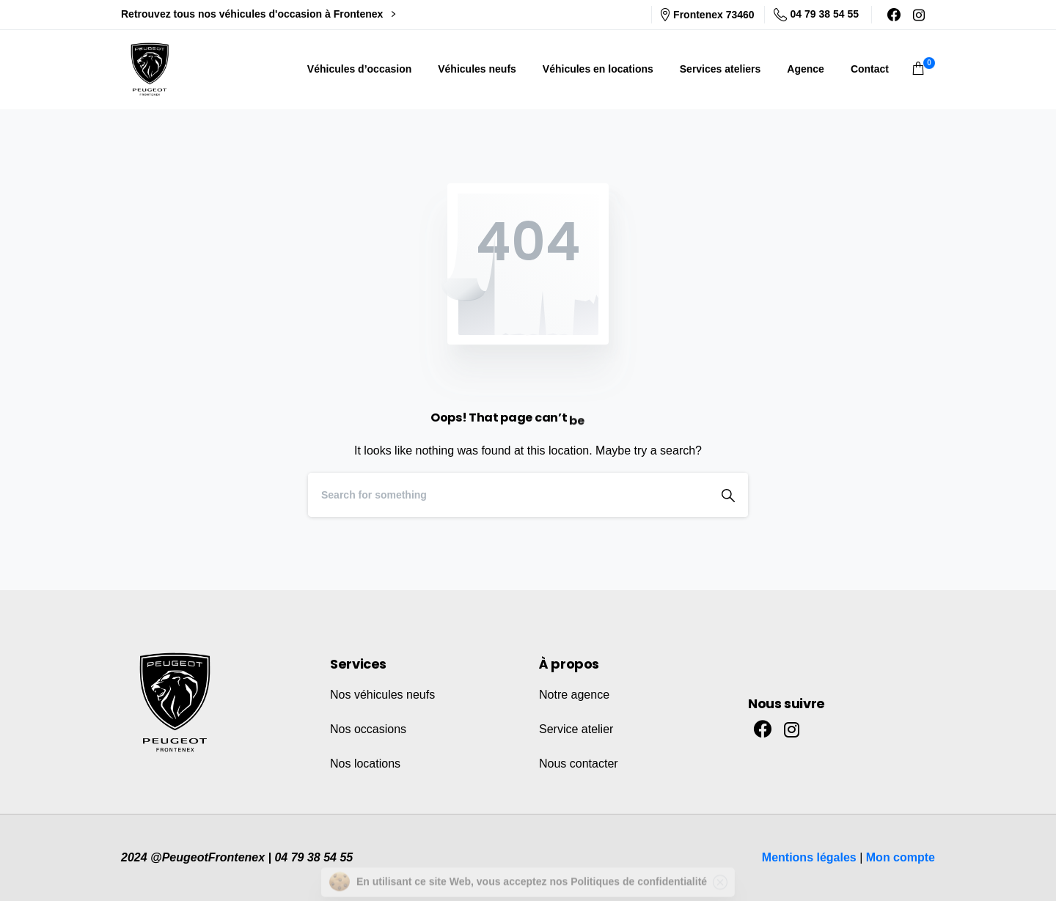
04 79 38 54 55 (816, 14)
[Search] (508, 495)
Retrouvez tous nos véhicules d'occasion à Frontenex (258, 14)
